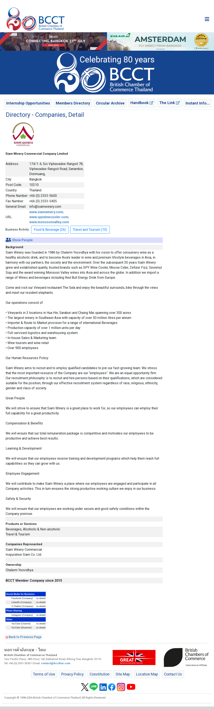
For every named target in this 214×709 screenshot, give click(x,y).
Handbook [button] (141, 103)
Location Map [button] (147, 674)
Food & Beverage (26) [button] (50, 230)
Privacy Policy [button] (72, 674)
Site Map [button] (123, 674)
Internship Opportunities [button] (28, 103)
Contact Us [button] (173, 674)
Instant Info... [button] (198, 103)
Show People (22, 240)
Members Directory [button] (73, 103)
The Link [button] (169, 103)
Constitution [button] (100, 674)
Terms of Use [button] (44, 674)
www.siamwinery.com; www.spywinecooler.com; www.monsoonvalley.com (49, 217)
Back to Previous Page (25, 637)
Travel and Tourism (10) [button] (90, 230)
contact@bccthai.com (55, 663)
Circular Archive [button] (110, 103)
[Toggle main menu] (207, 19)
